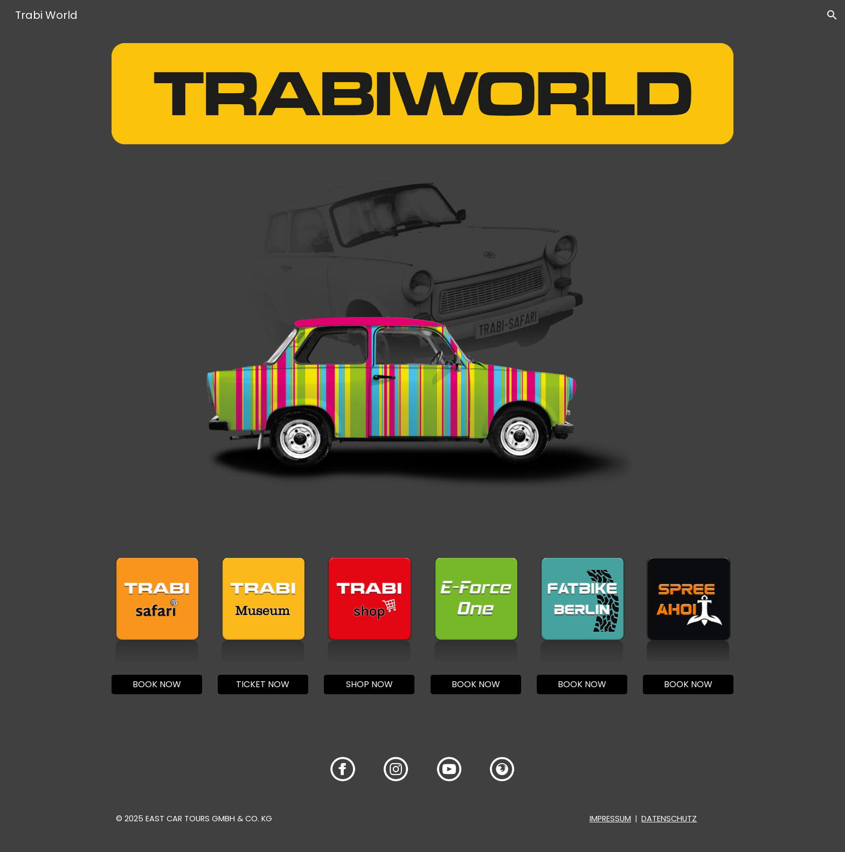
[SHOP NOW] (369, 684)
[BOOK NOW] (157, 684)
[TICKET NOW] (263, 684)
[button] (832, 15)
